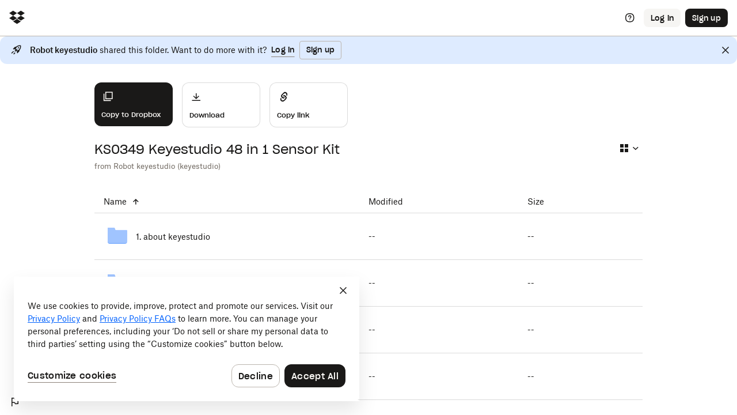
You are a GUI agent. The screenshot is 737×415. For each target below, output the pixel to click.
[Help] (630, 18)
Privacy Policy (54, 318)
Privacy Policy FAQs (138, 318)
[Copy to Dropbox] (133, 104)
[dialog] (186, 339)
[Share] (308, 104)
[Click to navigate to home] (17, 18)
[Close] (725, 50)
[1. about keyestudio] (227, 236)
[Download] (221, 104)
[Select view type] (629, 148)
